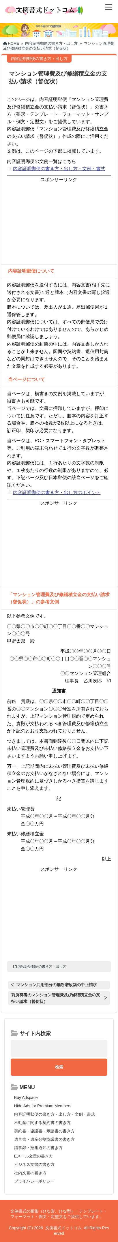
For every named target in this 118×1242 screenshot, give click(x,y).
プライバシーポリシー (34, 1181)
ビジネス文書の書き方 (34, 1164)
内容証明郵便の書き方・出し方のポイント (57, 492)
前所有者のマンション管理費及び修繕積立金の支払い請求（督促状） (55, 998)
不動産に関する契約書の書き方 (42, 1122)
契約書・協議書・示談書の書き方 (44, 1131)
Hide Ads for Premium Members (42, 1106)
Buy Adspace (26, 1097)
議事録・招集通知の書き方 (38, 1147)
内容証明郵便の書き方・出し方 (42, 967)
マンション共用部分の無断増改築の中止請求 (56, 984)
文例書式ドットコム (63, 1228)
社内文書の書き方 (30, 1172)
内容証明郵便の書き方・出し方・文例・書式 (59, 168)
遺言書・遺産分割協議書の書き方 (44, 1139)
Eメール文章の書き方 (33, 1156)
